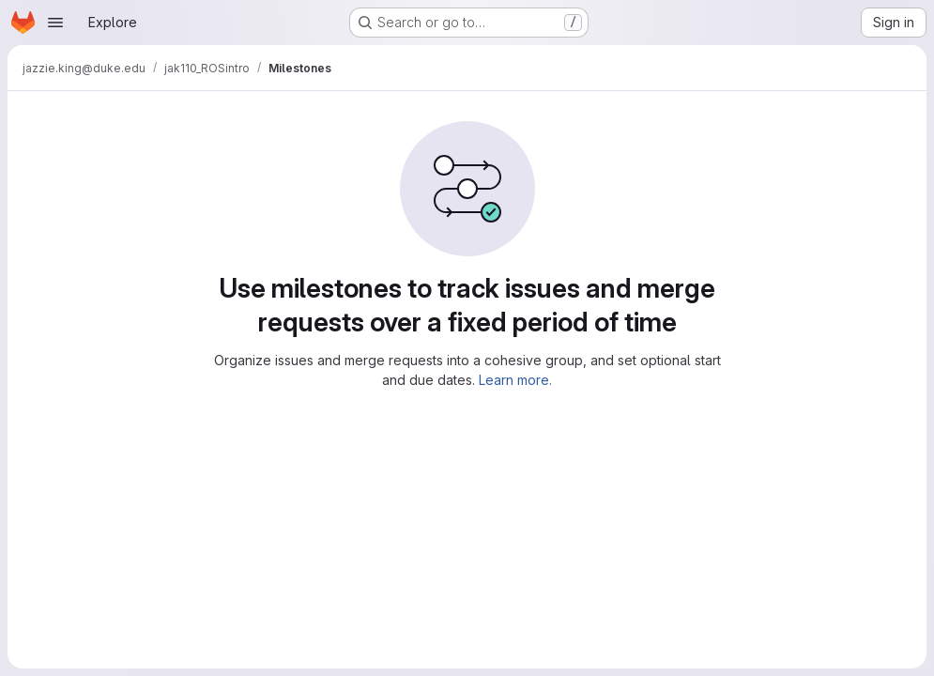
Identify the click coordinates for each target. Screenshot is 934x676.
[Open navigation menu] (55, 23)
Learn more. (515, 380)
